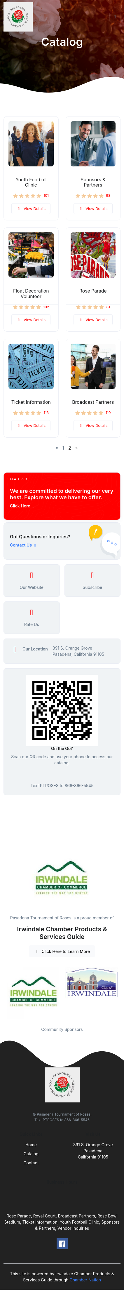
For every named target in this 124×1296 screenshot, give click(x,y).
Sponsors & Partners (93, 182)
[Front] (19, 17)
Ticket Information (31, 402)
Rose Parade (93, 291)
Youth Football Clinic (30, 182)
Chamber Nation (85, 1279)
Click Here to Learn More (62, 951)
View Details (31, 208)
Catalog (31, 1153)
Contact (31, 1162)
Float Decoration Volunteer (31, 293)
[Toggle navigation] (114, 17)
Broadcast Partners (93, 402)
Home (31, 1144)
